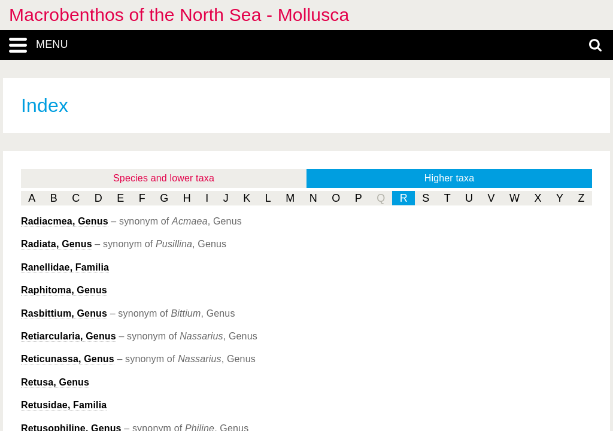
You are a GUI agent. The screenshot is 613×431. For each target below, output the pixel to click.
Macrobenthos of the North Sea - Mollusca (179, 15)
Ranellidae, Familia (65, 267)
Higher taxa (449, 178)
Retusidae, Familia (64, 405)
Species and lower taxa (163, 178)
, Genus (64, 221)
